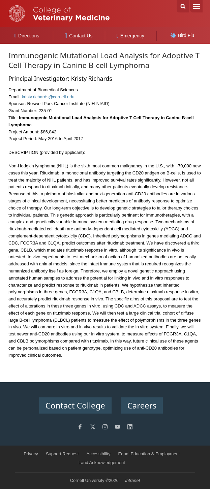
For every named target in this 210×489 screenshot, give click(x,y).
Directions (26, 35)
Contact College (75, 405)
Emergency (130, 35)
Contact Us (79, 35)
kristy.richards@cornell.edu (48, 96)
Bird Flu (182, 35)
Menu (196, 6)
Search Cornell (183, 6)
